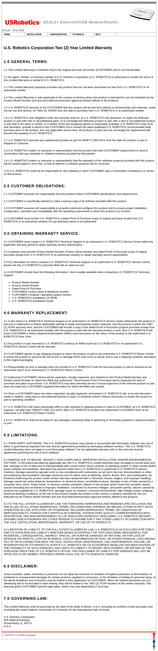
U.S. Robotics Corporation (25, 635)
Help (98, 34)
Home (7, 34)
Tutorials (78, 34)
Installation (34, 34)
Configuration (58, 34)
